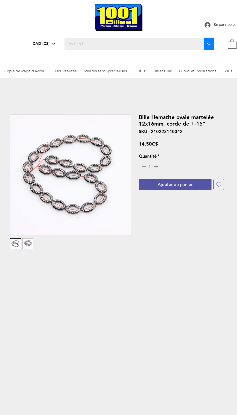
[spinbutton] (150, 166)
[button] (44, 44)
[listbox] (44, 44)
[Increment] (156, 166)
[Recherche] (130, 44)
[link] (232, 43)
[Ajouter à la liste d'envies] (218, 184)
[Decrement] (143, 166)
